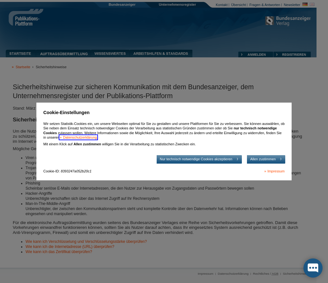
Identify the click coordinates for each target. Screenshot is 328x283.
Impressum (276, 171)
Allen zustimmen (263, 159)
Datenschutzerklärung (80, 137)
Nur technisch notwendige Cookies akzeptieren (196, 159)
